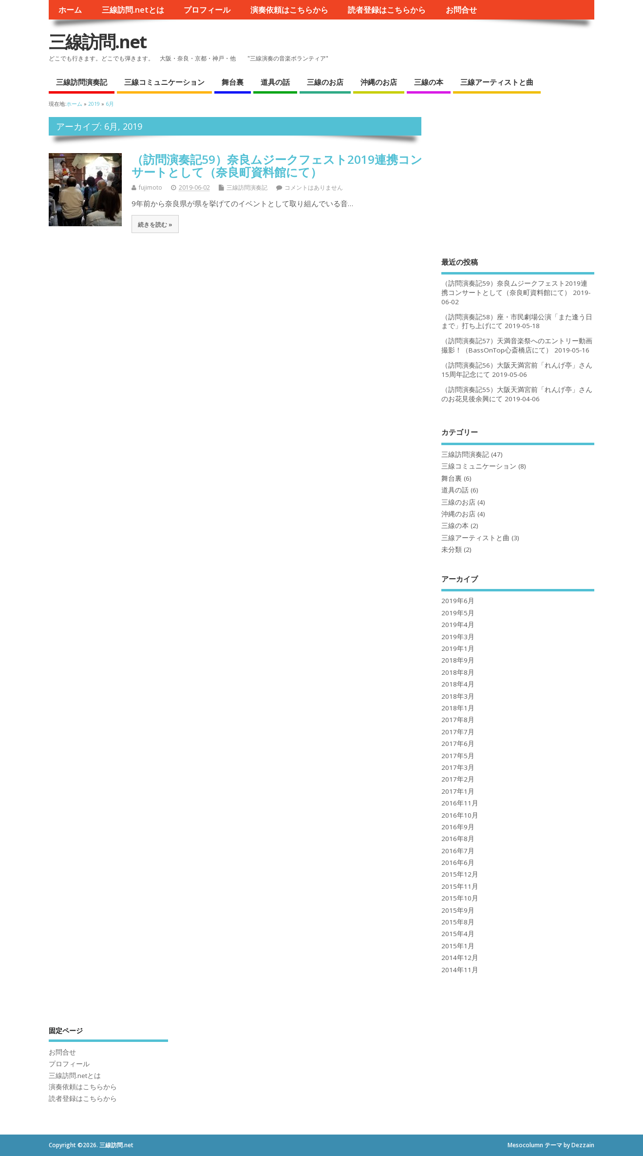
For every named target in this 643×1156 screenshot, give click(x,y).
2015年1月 (457, 945)
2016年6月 (457, 862)
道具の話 (275, 82)
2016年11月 (459, 803)
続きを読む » (155, 224)
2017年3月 (457, 767)
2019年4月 (457, 624)
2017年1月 (457, 791)
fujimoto (150, 187)
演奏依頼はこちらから (289, 9)
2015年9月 (457, 910)
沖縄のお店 (378, 82)
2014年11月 (459, 969)
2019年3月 (457, 636)
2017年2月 (457, 779)
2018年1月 (457, 708)
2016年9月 (457, 827)
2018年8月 (457, 672)
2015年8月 (457, 922)
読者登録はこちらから (387, 9)
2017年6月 (457, 743)
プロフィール (207, 9)
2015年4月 (457, 933)
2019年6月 (457, 600)
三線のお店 (325, 82)
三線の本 (428, 82)
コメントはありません (313, 187)
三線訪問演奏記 (81, 82)
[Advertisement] (517, 178)
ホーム (70, 9)
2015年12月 (459, 874)
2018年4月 (457, 684)
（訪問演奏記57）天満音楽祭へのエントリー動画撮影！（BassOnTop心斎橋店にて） (516, 345)
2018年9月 (457, 660)
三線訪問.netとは (133, 9)
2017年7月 (457, 731)
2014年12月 (459, 957)
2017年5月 (457, 755)
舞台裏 (233, 82)
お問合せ (461, 9)
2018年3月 (457, 696)
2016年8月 (457, 838)
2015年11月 (459, 886)
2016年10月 (459, 815)
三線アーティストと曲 (496, 82)
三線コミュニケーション (164, 82)
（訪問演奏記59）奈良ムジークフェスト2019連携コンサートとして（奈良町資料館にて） (277, 165)
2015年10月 (459, 898)
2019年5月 (457, 612)
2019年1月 (457, 648)
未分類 (451, 549)
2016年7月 (457, 850)
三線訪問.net (97, 42)
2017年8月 (457, 719)
